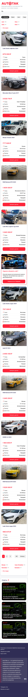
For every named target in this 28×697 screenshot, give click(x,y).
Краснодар (4, 567)
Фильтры (5, 17)
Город (24, 17)
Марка (12, 17)
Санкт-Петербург (19, 564)
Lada (3, 21)
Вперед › (22, 556)
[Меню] (2, 11)
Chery (16, 21)
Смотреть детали (14, 71)
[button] (5, 28)
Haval (16, 24)
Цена (19, 17)
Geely (3, 24)
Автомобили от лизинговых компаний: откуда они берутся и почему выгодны (12, 615)
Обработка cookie (5, 651)
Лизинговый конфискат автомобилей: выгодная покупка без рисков (14, 635)
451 (17, 556)
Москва (3, 564)
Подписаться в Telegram (14, 281)
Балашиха (17, 567)
